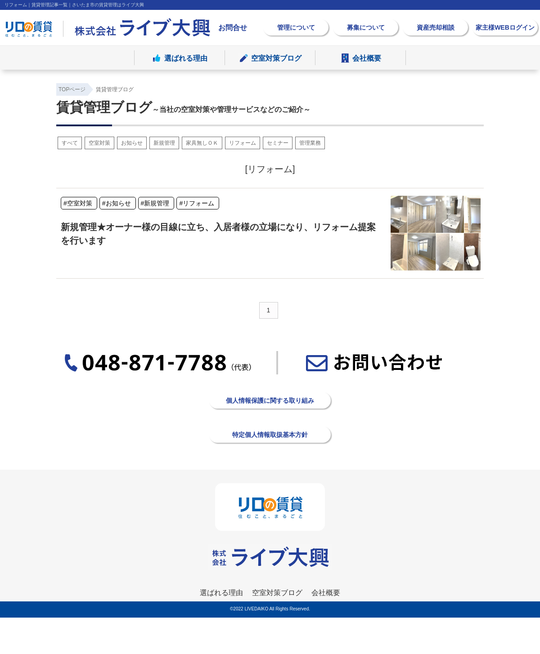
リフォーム (242, 143)
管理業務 (310, 143)
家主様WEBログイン (505, 27)
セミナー (277, 143)
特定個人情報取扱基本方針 (270, 434)
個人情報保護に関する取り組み (270, 400)
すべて (70, 143)
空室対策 (99, 143)
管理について (296, 27)
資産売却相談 (435, 27)
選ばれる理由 (185, 58)
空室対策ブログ (276, 58)
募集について (366, 27)
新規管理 (164, 143)
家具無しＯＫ (202, 143)
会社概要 (366, 58)
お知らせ (132, 143)
